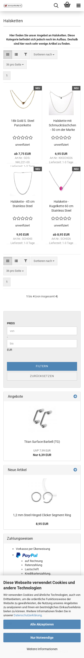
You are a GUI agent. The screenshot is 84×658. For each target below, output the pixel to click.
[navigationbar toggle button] (78, 5)
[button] (7, 54)
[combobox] (44, 54)
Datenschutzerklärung (28, 615)
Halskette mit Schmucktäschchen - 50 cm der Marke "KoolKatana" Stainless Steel (62, 125)
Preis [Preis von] (11, 323)
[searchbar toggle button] (56, 5)
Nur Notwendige (42, 637)
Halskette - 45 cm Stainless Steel (22, 204)
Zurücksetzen (42, 376)
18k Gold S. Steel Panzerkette (22, 123)
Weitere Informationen (42, 649)
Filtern (42, 366)
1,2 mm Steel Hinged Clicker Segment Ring (42, 515)
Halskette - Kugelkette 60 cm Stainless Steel (61, 206)
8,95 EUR (42, 524)
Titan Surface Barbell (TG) (42, 441)
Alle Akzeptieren (42, 624)
